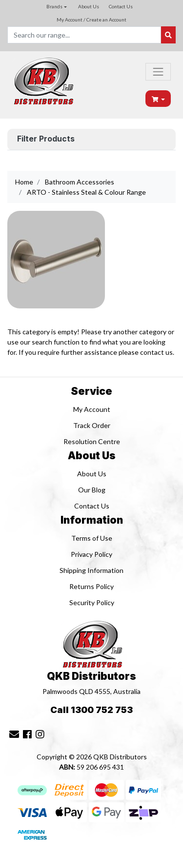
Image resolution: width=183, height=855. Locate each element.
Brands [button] (54, 6)
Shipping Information (91, 570)
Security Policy (91, 602)
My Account (91, 409)
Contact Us (121, 6)
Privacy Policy (91, 554)
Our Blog (91, 490)
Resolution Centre (91, 441)
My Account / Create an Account (91, 19)
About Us (88, 6)
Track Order (91, 425)
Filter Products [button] (46, 139)
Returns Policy (91, 586)
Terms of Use (91, 538)
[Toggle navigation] (158, 72)
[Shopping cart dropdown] (158, 98)
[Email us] (14, 734)
